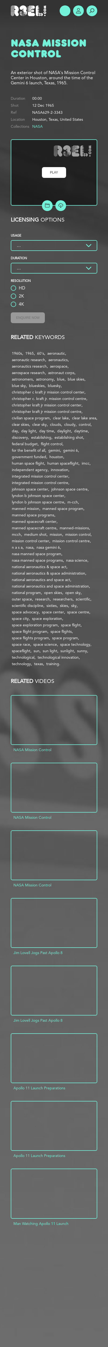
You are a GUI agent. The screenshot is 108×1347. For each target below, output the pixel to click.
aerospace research (28, 373)
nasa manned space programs (37, 560)
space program (65, 638)
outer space (22, 599)
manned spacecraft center (34, 521)
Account (78, 10)
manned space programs (33, 515)
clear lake (61, 418)
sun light (50, 651)
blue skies (76, 379)
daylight (64, 431)
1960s (17, 353)
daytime (81, 431)
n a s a (17, 547)
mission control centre (71, 541)
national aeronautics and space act (41, 580)
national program (26, 592)
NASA (37, 126)
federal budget (25, 444)
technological (23, 657)
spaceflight (21, 651)
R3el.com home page (29, 10)
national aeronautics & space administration (48, 573)
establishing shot (69, 437)
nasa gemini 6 (48, 547)
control (85, 424)
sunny (82, 651)
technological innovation (58, 657)
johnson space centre (69, 489)
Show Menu (65, 10)
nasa (29, 547)
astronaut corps (61, 373)
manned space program (62, 508)
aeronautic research (28, 360)
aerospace (58, 366)
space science (45, 644)
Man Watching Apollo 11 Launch (41, 1223)
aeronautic (56, 353)
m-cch (72, 502)
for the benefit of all (28, 450)
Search (92, 10)
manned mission (25, 508)
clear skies (20, 424)
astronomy (45, 379)
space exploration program (35, 625)
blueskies (37, 386)
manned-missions (74, 528)
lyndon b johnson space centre (38, 502)
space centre (78, 612)
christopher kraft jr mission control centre (46, 411)
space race (21, 644)
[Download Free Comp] (60, 205)
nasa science (76, 560)
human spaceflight (62, 463)
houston (56, 457)
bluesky (54, 386)
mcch (16, 534)
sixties (51, 605)
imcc (85, 463)
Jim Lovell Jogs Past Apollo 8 (38, 953)
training (52, 664)
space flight (71, 625)
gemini (54, 450)
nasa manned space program (36, 554)
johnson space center (30, 489)
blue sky (19, 386)
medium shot (35, 534)
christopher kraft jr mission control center (46, 405)
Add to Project (47, 205)
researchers (63, 599)
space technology (75, 644)
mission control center (30, 541)
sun (36, 651)
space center (53, 612)
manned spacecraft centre (34, 528)
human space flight (28, 463)
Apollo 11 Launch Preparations (39, 1088)
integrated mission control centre (40, 483)
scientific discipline (27, 605)
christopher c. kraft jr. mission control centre (49, 398)
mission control (78, 534)
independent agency (30, 470)
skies (64, 605)
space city (20, 618)
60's (40, 353)
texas (38, 664)
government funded (29, 457)
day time (46, 431)
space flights (61, 631)
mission (56, 534)
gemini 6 (70, 450)
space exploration (47, 618)
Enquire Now (27, 318)
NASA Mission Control (32, 750)
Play (54, 172)
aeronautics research (29, 366)
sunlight (67, 651)
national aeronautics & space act (39, 567)
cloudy (69, 424)
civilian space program (31, 418)
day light (28, 431)
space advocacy (25, 612)
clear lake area (84, 418)
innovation (59, 470)
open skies (53, 592)
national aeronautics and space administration (50, 586)
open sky (73, 592)
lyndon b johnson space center (38, 495)
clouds (55, 424)
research (42, 599)
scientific (83, 599)
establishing (41, 437)
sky (74, 605)
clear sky (39, 424)
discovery (20, 437)
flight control (51, 444)
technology (21, 664)
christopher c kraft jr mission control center (48, 392)
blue (60, 379)
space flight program (29, 631)
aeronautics (58, 360)
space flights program (30, 638)
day (15, 431)
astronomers (22, 379)
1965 (29, 353)
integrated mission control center (40, 476)
